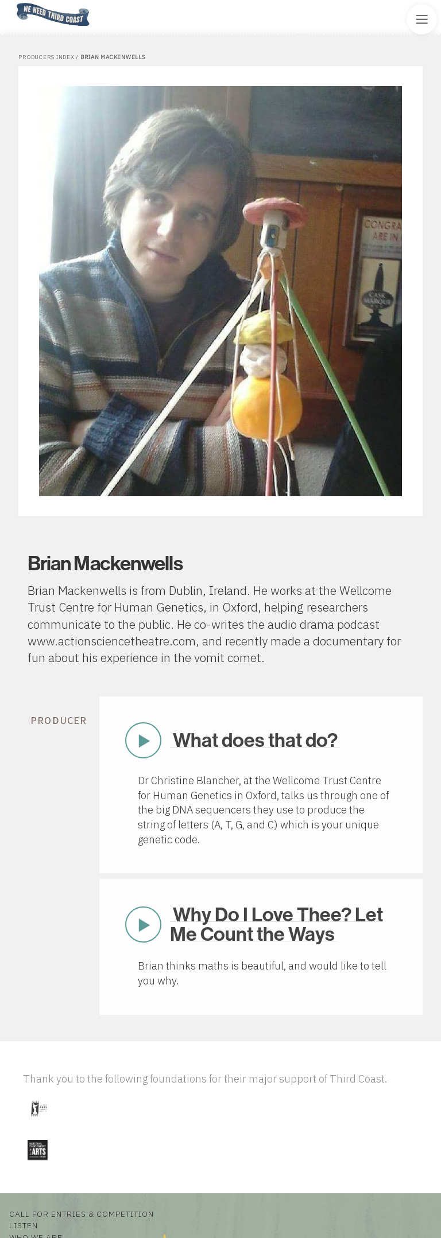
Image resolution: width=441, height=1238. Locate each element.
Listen (23, 1225)
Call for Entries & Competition (81, 1214)
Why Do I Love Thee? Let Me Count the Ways (276, 924)
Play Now (143, 740)
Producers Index (46, 57)
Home (13, 3)
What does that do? (255, 739)
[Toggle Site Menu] (422, 19)
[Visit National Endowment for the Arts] (37, 1162)
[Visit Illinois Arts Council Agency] (38, 1121)
